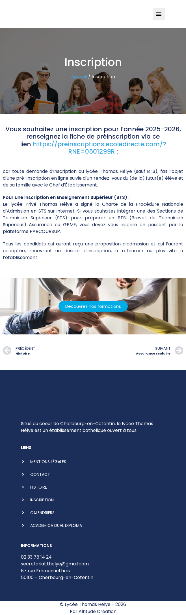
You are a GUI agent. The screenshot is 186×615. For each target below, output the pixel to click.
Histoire (38, 487)
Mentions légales (48, 462)
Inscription (42, 500)
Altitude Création (97, 611)
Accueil (79, 76)
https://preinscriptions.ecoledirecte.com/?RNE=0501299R (99, 148)
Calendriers (42, 513)
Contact (40, 474)
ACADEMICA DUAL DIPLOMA (56, 525)
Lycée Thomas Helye (88, 604)
